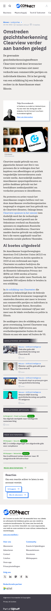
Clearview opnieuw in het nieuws (20, 212)
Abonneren (8, 546)
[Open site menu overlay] (4, 6)
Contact (6, 554)
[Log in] (47, 6)
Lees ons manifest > (10, 535)
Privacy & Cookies (9, 602)
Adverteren (8, 550)
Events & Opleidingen (35, 546)
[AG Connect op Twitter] (5, 576)
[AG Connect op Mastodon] (15, 576)
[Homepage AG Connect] (25, 6)
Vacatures (30, 554)
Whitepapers (31, 558)
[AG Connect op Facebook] (21, 576)
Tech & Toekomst (37, 12)
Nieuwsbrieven (32, 550)
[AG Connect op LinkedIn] (10, 576)
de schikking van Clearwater (20, 289)
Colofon (6, 558)
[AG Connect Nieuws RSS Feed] (26, 576)
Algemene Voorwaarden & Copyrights (16, 598)
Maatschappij (21, 12)
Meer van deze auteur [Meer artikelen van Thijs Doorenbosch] (25, 117)
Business (7, 12)
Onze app (7, 562)
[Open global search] (10, 6)
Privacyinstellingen (11, 566)
